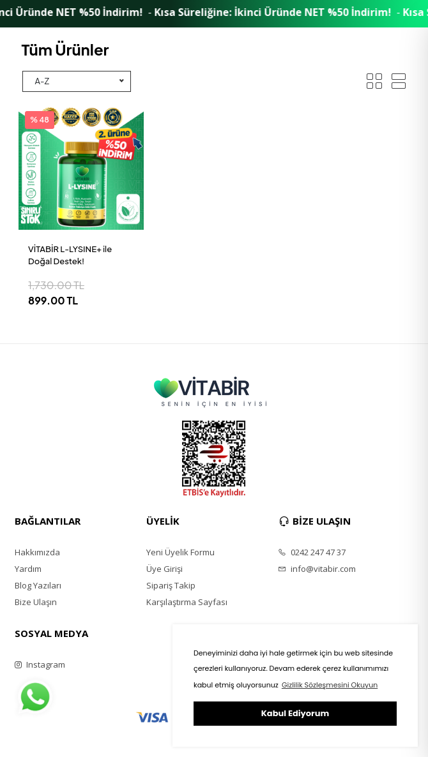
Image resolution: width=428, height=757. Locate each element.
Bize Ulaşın (36, 602)
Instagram (40, 664)
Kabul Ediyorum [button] (295, 713)
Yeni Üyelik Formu (180, 552)
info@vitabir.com (317, 569)
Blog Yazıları (38, 585)
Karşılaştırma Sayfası (186, 602)
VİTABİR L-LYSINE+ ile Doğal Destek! (70, 255)
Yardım (28, 569)
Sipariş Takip (170, 585)
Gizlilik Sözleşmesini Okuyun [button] (330, 685)
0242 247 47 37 (312, 552)
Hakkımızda (37, 552)
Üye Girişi (164, 569)
